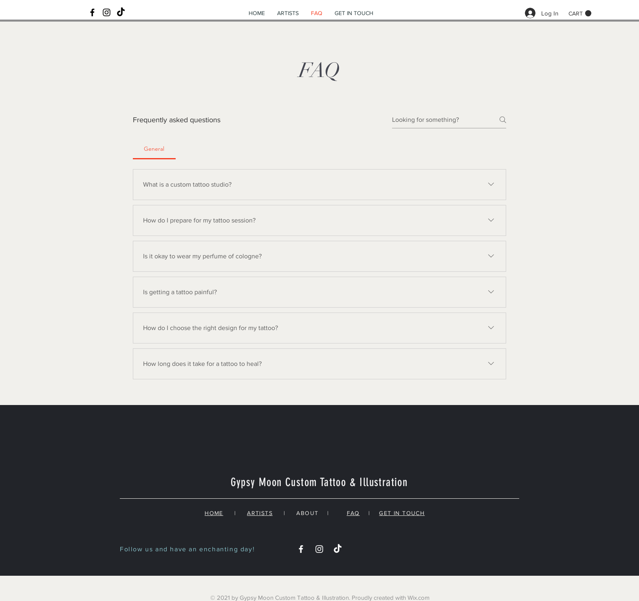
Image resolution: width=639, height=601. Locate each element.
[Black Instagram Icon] (106, 12)
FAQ (353, 513)
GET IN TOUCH (402, 513)
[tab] (154, 148)
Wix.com (419, 597)
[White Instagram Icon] (319, 549)
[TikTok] (121, 12)
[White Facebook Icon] (301, 549)
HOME (214, 513)
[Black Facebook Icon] (92, 12)
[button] (579, 13)
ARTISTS (260, 513)
